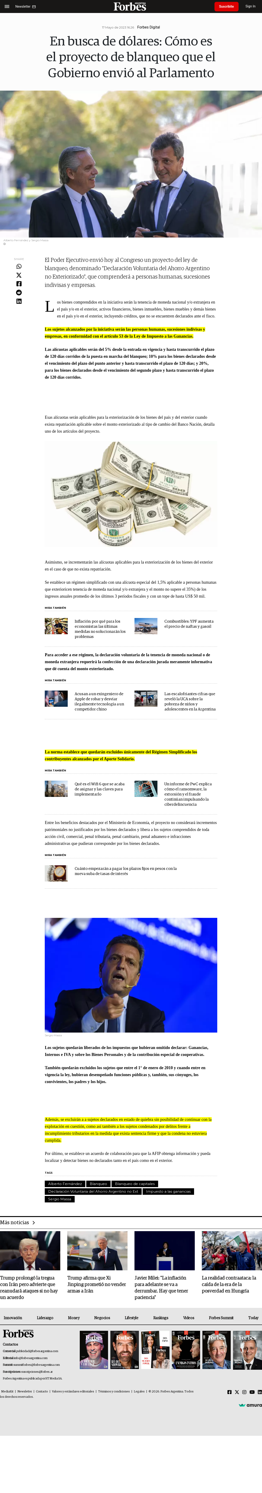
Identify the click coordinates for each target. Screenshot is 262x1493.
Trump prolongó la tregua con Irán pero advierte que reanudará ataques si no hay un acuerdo (29, 1288)
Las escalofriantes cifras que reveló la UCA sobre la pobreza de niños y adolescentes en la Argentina (190, 701)
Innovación (13, 1318)
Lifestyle (131, 1318)
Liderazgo (45, 1318)
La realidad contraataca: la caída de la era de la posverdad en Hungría (229, 1284)
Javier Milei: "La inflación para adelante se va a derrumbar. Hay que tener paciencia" (161, 1288)
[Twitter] (237, 1392)
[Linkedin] (260, 1392)
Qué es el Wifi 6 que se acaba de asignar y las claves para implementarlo (100, 789)
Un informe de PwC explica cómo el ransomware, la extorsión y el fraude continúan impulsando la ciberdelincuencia (188, 794)
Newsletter (24, 1391)
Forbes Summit (221, 1318)
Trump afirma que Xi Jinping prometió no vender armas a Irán (96, 1284)
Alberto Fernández (65, 1184)
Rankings (160, 1318)
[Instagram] (244, 1392)
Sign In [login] (251, 6)
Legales (139, 1391)
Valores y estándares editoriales (73, 1391)
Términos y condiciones (114, 1391)
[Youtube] (252, 1392)
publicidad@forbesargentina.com (37, 1351)
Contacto (42, 1391)
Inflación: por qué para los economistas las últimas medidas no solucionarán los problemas (100, 629)
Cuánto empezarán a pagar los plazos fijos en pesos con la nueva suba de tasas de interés (126, 871)
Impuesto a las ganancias (168, 1191)
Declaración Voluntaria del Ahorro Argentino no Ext (93, 1191)
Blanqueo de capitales (135, 1184)
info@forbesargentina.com (31, 1358)
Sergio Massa (59, 1199)
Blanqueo (98, 1184)
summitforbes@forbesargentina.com (36, 1364)
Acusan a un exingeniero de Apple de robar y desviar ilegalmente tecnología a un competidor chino (99, 701)
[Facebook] (229, 1392)
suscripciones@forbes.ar (37, 1371)
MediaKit (7, 1391)
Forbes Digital (148, 27)
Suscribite (226, 6)
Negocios (102, 1318)
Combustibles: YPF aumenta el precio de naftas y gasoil (189, 624)
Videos (188, 1318)
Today (253, 1318)
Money (73, 1318)
